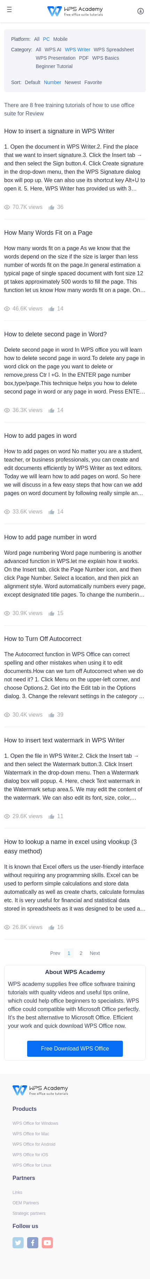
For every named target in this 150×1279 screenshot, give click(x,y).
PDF (84, 58)
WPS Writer (77, 49)
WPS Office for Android (34, 1144)
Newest (73, 82)
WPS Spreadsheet (114, 49)
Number (52, 82)
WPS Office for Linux (32, 1165)
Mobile (60, 39)
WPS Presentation (56, 58)
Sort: (16, 82)
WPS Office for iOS (30, 1154)
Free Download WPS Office (75, 1049)
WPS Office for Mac (31, 1133)
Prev (55, 953)
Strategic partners (29, 1213)
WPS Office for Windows (35, 1123)
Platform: (21, 39)
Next (95, 953)
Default (32, 82)
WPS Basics (105, 58)
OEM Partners (26, 1203)
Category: (21, 49)
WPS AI (53, 49)
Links (17, 1192)
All (37, 39)
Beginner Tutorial (54, 66)
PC (46, 39)
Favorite (93, 82)
